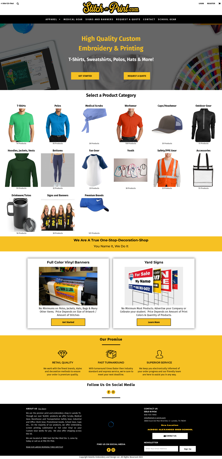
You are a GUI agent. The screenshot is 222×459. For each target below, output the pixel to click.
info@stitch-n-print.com (155, 418)
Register (211, 3)
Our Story (42, 409)
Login (201, 3)
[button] (53, 19)
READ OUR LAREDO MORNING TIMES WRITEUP (44, 447)
